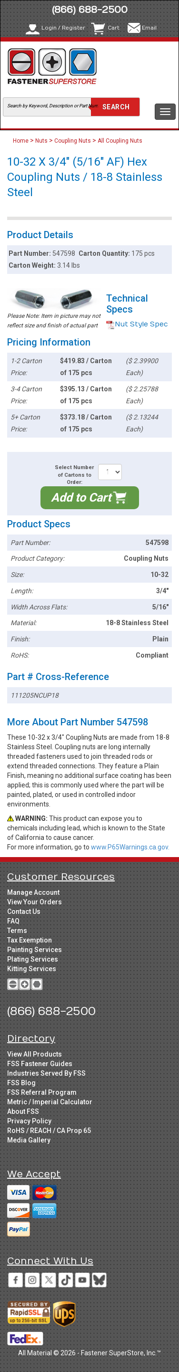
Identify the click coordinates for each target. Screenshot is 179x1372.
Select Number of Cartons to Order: (74, 474)
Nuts (41, 140)
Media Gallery (28, 1140)
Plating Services (32, 959)
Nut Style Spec (137, 324)
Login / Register (63, 28)
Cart (113, 28)
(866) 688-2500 (90, 9)
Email (149, 28)
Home (21, 140)
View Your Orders (34, 902)
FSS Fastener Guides (39, 1064)
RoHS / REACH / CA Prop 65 (49, 1130)
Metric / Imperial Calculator (49, 1102)
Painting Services (34, 949)
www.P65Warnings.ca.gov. (130, 847)
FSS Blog (21, 1083)
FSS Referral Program (42, 1092)
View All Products (34, 1054)
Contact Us (23, 911)
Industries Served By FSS (46, 1073)
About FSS (23, 1111)
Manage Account (33, 892)
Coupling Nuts (72, 140)
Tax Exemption (29, 940)
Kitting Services (31, 969)
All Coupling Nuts (120, 140)
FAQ (13, 921)
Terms (17, 930)
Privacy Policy (29, 1121)
